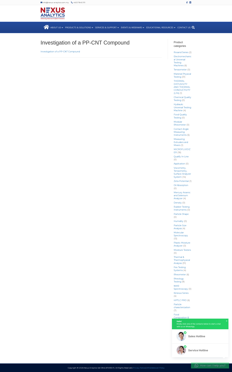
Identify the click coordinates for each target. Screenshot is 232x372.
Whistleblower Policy (156, 368)
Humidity (178, 221)
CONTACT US (184, 27)
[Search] (193, 27)
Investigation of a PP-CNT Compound (60, 51)
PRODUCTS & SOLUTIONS (78, 27)
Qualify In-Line (181, 156)
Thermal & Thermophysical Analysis (182, 260)
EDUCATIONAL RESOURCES (159, 27)
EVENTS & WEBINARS (131, 27)
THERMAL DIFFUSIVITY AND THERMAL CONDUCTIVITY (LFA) (182, 87)
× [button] (226, 321)
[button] (200, 336)
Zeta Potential (181, 181)
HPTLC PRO (180, 300)
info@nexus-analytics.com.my (55, 2)
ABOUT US (55, 27)
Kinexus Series (181, 293)
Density (178, 202)
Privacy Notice (139, 368)
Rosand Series (181, 52)
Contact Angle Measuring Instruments (181, 132)
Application (179, 163)
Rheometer (180, 274)
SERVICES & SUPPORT (106, 27)
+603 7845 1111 (78, 2)
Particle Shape (181, 214)
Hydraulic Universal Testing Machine (182, 107)
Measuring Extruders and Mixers (181, 142)
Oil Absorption (181, 185)
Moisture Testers (182, 250)
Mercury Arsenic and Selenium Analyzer (182, 195)
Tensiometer (180, 69)
